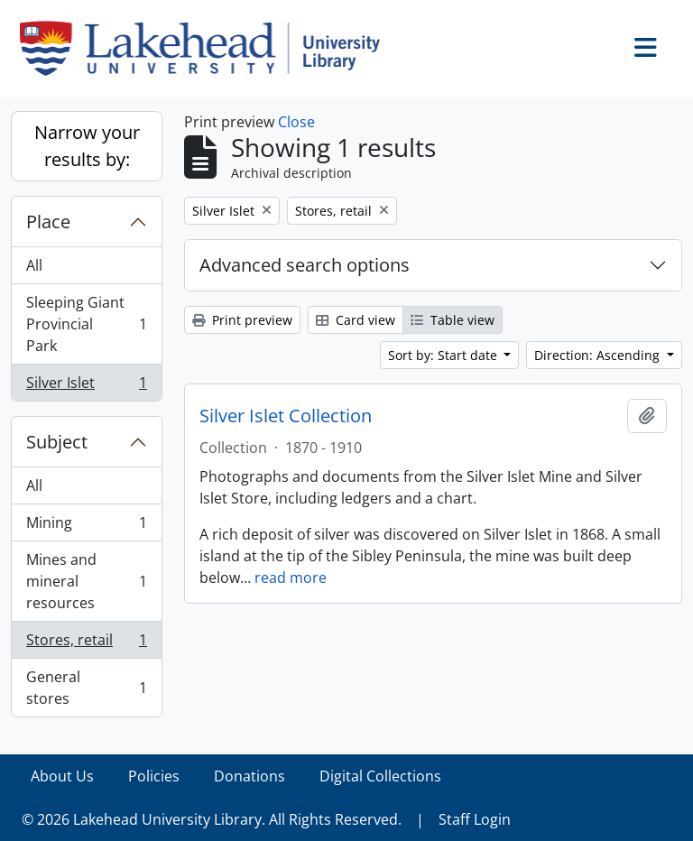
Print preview (242, 319)
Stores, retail (86, 644)
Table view (452, 319)
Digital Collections (380, 776)
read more (290, 577)
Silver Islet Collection (285, 416)
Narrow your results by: (87, 145)
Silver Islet (86, 386)
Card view (355, 319)
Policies (154, 776)
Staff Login (475, 819)
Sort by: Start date (444, 355)
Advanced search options (304, 265)
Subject (57, 442)
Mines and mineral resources (86, 581)
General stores (86, 687)
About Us (62, 776)
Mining (86, 526)
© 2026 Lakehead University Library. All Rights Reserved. (212, 819)
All (34, 265)
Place (48, 221)
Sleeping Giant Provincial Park (86, 324)
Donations (249, 776)
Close (296, 122)
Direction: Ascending (598, 355)
